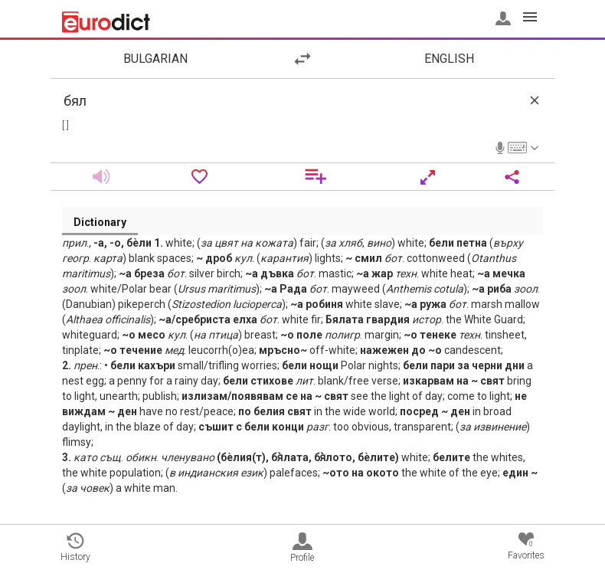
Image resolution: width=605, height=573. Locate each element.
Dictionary (100, 222)
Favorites (526, 546)
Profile (302, 547)
